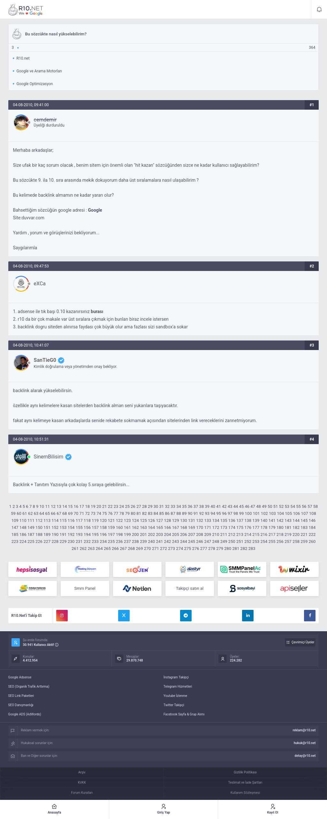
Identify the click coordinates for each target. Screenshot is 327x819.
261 (75, 548)
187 (30, 534)
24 (121, 506)
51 (275, 506)
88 (178, 513)
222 (312, 534)
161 (127, 527)
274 (179, 548)
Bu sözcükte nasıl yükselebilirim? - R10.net (25, 9)
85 (161, 513)
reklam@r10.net (304, 730)
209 (207, 534)
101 (256, 513)
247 (207, 541)
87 (173, 513)
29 (150, 506)
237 (127, 541)
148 (23, 527)
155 (79, 527)
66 (53, 513)
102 (264, 513)
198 (119, 534)
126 (151, 520)
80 (133, 513)
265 (107, 548)
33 (173, 506)
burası (97, 311)
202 (151, 534)
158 (103, 527)
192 (71, 534)
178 (263, 527)
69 (70, 513)
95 (218, 513)
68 (64, 513)
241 (159, 541)
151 (46, 527)
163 (143, 527)
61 (24, 513)
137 (239, 520)
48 (258, 506)
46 (247, 506)
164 (151, 527)
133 (207, 520)
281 (235, 548)
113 (46, 520)
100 (248, 513)
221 (304, 534)
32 (167, 506)
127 (159, 520)
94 (212, 513)
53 (287, 506)
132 (199, 520)
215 (255, 534)
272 (163, 548)
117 (79, 520)
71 (82, 513)
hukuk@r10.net (305, 743)
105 (288, 513)
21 (104, 506)
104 (280, 513)
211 (223, 534)
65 (47, 513)
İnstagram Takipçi (176, 677)
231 (79, 541)
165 (159, 527)
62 (30, 513)
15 (70, 506)
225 (30, 541)
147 (15, 527)
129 (175, 520)
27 (138, 506)
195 (95, 534)
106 (296, 513)
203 (159, 534)
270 (147, 548)
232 (87, 541)
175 (239, 527)
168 (183, 527)
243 (175, 541)
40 (212, 506)
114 (54, 520)
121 (111, 520)
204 (167, 534)
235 (111, 541)
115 (63, 520)
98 (235, 513)
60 (19, 513)
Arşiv (81, 772)
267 (123, 548)
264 (99, 548)
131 (191, 520)
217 (272, 534)
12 (53, 506)
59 (13, 513)
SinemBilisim (49, 457)
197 (111, 534)
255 (272, 541)
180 (280, 527)
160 (119, 527)
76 (110, 513)
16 (76, 506)
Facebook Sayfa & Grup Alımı (184, 714)
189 (46, 534)
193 (79, 534)
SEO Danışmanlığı (21, 705)
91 (196, 513)
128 (167, 520)
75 (104, 513)
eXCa (40, 283)
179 (272, 527)
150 (38, 527)
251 (239, 541)
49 (264, 506)
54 (292, 506)
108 (312, 513)
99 (241, 513)
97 (230, 513)
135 (223, 520)
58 (315, 506)
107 (304, 513)
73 (93, 513)
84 (156, 513)
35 (184, 506)
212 (231, 534)
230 (71, 541)
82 (144, 513)
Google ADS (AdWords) (24, 714)
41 (218, 506)
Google (95, 210)
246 (199, 541)
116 (71, 520)
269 (139, 548)
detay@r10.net (305, 755)
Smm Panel (84, 588)
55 (298, 506)
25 (127, 506)
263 (91, 548)
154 (71, 527)
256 (280, 541)
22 (110, 506)
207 (191, 534)
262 (83, 548)
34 (178, 506)
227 (46, 541)
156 (87, 527)
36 (190, 506)
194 (87, 534)
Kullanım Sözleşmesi (245, 792)
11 (47, 506)
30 (156, 506)
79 (127, 513)
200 (135, 534)
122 (119, 520)
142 (280, 520)
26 (133, 506)
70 (76, 513)
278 (211, 548)
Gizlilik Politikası (245, 772)
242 (167, 541)
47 (252, 506)
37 (196, 506)
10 (42, 506)
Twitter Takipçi (174, 705)
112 (38, 520)
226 (38, 541)
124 (135, 520)
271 (155, 548)
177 (255, 527)
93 (207, 513)
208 (199, 534)
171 (207, 527)
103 (272, 513)
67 (59, 513)
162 (135, 527)
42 (224, 506)
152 (54, 527)
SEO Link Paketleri (21, 696)
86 (167, 513)
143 (288, 520)
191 (63, 534)
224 (23, 541)
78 (121, 513)
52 (281, 506)
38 (201, 506)
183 (304, 527)
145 (304, 520)
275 (187, 548)
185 (15, 534)
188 (38, 534)
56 (304, 506)
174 (231, 527)
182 (296, 527)
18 (87, 506)
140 (263, 520)
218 (280, 534)
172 (215, 527)
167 (175, 527)
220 (296, 534)
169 (191, 527)
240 (151, 541)
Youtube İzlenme (175, 696)
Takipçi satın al (189, 588)
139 (255, 520)
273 (171, 548)
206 (183, 534)
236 (119, 541)
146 (312, 520)
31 (161, 506)
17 (82, 506)
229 (63, 541)
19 (93, 506)
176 (247, 527)
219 (288, 534)
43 (230, 506)
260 (312, 541)
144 (296, 520)
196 (103, 534)
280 (227, 548)
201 (143, 534)
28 (144, 506)
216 (263, 534)
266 (115, 548)
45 (241, 506)
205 (175, 534)
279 (219, 548)
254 (263, 541)
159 (111, 527)
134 (215, 520)
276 (195, 548)
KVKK (82, 782)
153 (63, 527)
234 (103, 541)
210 (215, 534)
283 (251, 548)
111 (30, 520)
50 (270, 506)
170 (199, 527)
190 (54, 534)
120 (103, 520)
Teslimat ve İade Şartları (245, 782)
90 (190, 513)
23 (116, 506)
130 (183, 520)
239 (143, 541)
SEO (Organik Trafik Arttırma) (28, 686)
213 (239, 534)
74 (98, 513)
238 (135, 541)
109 (15, 520)
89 (184, 513)
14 (64, 506)
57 (310, 506)
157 (95, 527)
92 (201, 513)
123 (127, 520)
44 (235, 506)
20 (98, 506)
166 (167, 527)
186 (23, 534)
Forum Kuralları (82, 792)
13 (59, 506)
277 (203, 548)
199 (127, 534)
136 (231, 520)
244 (183, 541)
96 (224, 513)
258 (296, 541)
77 (116, 513)
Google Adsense (20, 677)
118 (87, 520)
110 (23, 520)
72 (87, 513)
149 (30, 527)
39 (207, 506)
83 (150, 513)
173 (223, 527)
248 (215, 541)
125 (143, 520)
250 (231, 541)
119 (95, 520)
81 (138, 513)
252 (247, 541)
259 (304, 541)
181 (288, 527)
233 (95, 541)
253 (255, 541)
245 (191, 541)
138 (247, 520)
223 (15, 541)
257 (288, 541)
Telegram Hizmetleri (178, 686)
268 (131, 548)
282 (243, 548)
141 (272, 520)
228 (54, 541)
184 (312, 527)
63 (36, 513)
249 (223, 541)
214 (247, 534)
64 (42, 513)
